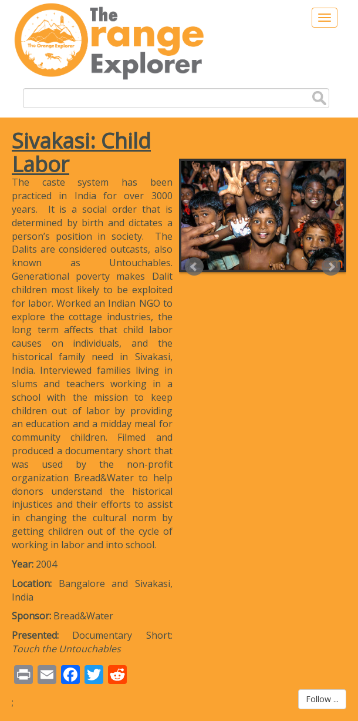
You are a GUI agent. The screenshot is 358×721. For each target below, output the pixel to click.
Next (331, 266)
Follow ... (322, 699)
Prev (194, 266)
